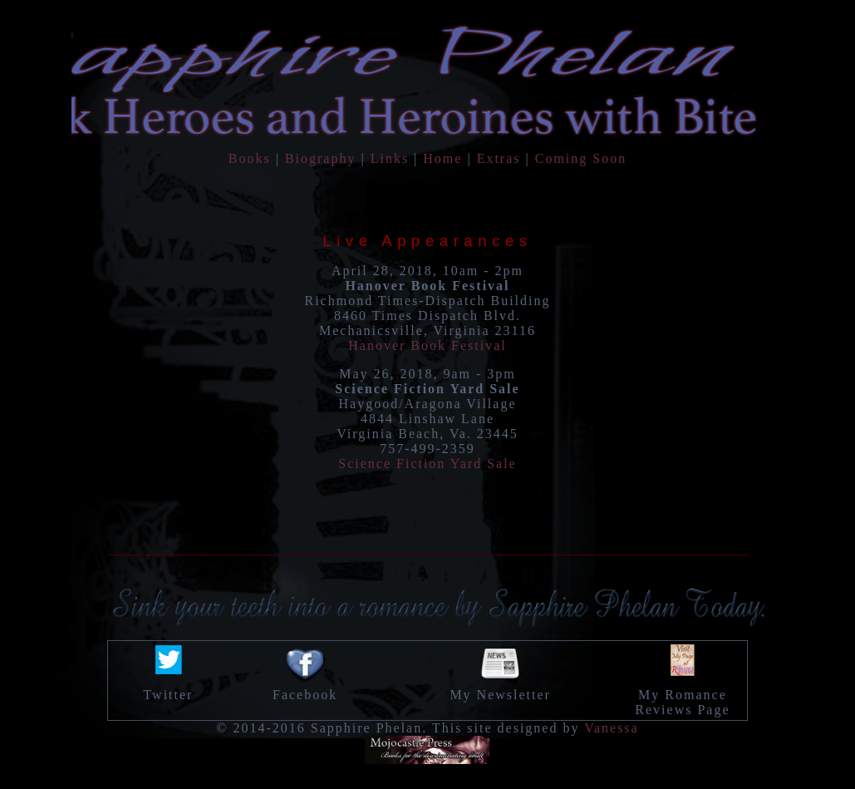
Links (390, 158)
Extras (499, 158)
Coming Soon (581, 158)
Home (442, 158)
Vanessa (611, 728)
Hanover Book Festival (427, 345)
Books (249, 158)
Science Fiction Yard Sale (427, 463)
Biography (320, 158)
